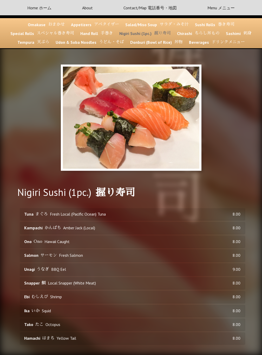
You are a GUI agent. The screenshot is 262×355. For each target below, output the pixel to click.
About (87, 7)
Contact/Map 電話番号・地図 (150, 7)
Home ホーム (39, 7)
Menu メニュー (221, 7)
